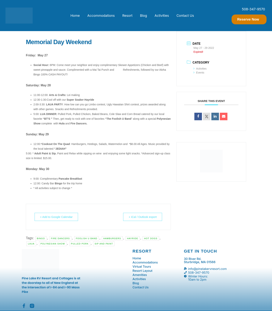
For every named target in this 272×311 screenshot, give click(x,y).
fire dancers (60, 238)
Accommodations (101, 16)
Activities (162, 16)
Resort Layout (143, 271)
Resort (127, 16)
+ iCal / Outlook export (143, 216)
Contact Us (185, 16)
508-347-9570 (253, 9)
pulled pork (80, 244)
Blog (143, 16)
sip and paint (104, 244)
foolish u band (86, 238)
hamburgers (112, 238)
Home (75, 16)
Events (198, 72)
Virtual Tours (142, 267)
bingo (41, 238)
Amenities (140, 275)
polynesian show (53, 244)
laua (31, 244)
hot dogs (150, 238)
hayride (132, 238)
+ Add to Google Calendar (56, 216)
